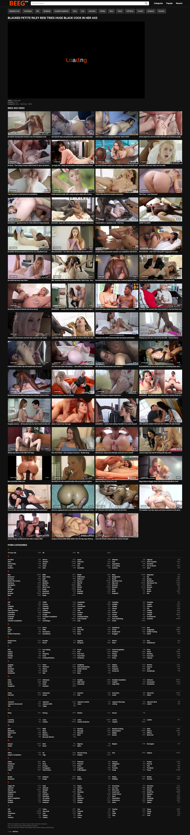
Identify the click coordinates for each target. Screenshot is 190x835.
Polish (114, 766)
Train (148, 815)
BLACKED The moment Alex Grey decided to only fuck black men (160, 309)
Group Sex (115, 671)
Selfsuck (45, 788)
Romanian (11, 779)
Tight (79, 813)
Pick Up (149, 764)
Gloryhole (11, 669)
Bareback (11, 579)
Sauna (79, 786)
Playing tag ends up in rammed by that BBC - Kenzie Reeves (158, 338)
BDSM (79, 575)
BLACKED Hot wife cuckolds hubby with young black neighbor (72, 481)
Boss (113, 589)
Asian (44, 566)
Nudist (10, 746)
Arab (78, 564)
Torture (79, 815)
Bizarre (149, 585)
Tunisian (10, 817)
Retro (111, 11)
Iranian (45, 695)
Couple (79, 614)
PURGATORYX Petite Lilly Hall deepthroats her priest (25, 366)
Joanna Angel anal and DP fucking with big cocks (155, 453)
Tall (9, 809)
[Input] (90, 3)
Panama (114, 762)
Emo (148, 641)
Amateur (45, 562)
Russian (149, 779)
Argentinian (116, 564)
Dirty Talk (80, 630)
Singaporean (12, 792)
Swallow (149, 800)
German (149, 665)
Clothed (45, 610)
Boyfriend (46, 591)
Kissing (45, 713)
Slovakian (80, 792)
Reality (10, 777)
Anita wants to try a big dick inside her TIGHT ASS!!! (112, 137)
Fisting (114, 654)
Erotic (10, 643)
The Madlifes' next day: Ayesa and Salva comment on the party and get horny (160, 510)
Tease (149, 809)
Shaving (10, 790)
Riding (114, 777)
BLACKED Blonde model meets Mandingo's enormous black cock (116, 165)
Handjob (80, 680)
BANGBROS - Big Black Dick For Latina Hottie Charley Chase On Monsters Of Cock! (160, 395)
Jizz (9, 706)
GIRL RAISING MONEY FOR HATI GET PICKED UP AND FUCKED (159, 424)
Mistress (45, 735)
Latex (44, 720)
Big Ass (79, 581)
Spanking (46, 796)
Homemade (150, 682)
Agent (79, 560)
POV (44, 762)
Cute (78, 621)
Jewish (149, 704)
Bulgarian (115, 593)
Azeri (148, 568)
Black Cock (46, 587)
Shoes (79, 790)
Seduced (10, 788)
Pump (114, 770)
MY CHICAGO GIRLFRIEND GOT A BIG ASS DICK (111, 510)
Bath (44, 579)
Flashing (150, 654)
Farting (10, 652)
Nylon (79, 746)
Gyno (79, 673)
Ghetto (10, 667)
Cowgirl (149, 614)
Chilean (114, 606)
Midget (114, 733)
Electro (114, 641)
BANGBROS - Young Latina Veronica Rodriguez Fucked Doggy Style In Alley (73, 309)
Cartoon (45, 604)
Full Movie (130, 11)
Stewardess (116, 798)
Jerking (114, 704)
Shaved (149, 788)
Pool (148, 766)
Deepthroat (115, 628)
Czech (114, 621)
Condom (80, 612)
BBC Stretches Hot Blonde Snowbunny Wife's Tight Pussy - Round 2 (73, 280)
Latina (79, 720)
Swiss (114, 802)
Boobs (45, 589)
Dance (45, 628)
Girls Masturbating (83, 667)
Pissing (45, 766)
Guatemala (11, 673)
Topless (45, 815)
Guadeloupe (151, 671)
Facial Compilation (118, 650)
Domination (46, 632)
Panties (149, 762)
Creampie (11, 617)
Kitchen (79, 713)
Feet (78, 652)
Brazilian (80, 591)
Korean (114, 713)
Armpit (10, 566)
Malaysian (11, 731)
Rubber (79, 779)
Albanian (115, 560)
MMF (44, 729)
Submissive (116, 800)
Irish (78, 695)
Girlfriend (46, 667)
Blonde (79, 587)
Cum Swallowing (117, 619)
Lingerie (114, 722)
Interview (11, 695)
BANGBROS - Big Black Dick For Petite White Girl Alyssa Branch (28, 223)
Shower (149, 790)
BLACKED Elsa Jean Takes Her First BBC (152, 165)
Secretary (150, 786)
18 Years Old (12, 553)
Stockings (150, 798)
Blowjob (114, 587)
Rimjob (149, 777)
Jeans (79, 704)
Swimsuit (46, 802)
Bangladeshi (116, 577)
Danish (79, 628)
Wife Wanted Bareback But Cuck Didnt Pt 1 (109, 366)
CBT (9, 602)
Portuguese (46, 768)
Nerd (44, 744)
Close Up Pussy (13, 610)
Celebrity (11, 606)
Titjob (114, 813)
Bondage (11, 589)
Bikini (79, 585)
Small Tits (150, 792)
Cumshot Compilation (15, 621)
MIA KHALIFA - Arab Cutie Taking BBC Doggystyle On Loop (158, 252)
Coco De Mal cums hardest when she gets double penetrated (27, 510)
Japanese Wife (47, 704)
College (149, 610)
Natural (10, 744)
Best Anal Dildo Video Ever (16, 481)
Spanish (10, 796)
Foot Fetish (81, 656)
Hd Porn (15, 831)
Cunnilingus (28, 11)
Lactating (11, 720)
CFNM (45, 602)
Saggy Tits (11, 786)
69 (78, 553)
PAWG (10, 762)
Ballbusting (81, 577)
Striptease (46, 800)
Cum (82, 11)
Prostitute (150, 768)
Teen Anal (46, 811)
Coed (113, 610)
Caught (149, 604)
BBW (44, 575)
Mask (44, 731)
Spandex (150, 794)
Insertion (80, 693)
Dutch (149, 634)
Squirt (149, 796)
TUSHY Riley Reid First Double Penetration (109, 194)
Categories (158, 3)
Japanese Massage (118, 702)
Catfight (114, 604)
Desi (148, 628)
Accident (11, 560)
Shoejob (45, 790)
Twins (79, 817)
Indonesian (46, 693)
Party (44, 764)
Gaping (114, 665)
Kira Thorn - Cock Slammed (148, 194)
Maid (148, 729)
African (45, 560)
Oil (43, 753)
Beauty (149, 579)
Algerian (149, 560)
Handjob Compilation (61, 11)
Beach (114, 579)
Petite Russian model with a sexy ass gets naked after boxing (71, 194)
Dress (79, 634)
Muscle (10, 737)
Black (30, 104)
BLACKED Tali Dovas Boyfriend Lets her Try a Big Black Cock (27, 252)
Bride (113, 591)
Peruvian (161, 11)
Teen (9, 811)
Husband (45, 686)
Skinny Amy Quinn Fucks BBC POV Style (21, 453)
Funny (114, 658)
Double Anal (116, 632)
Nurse (44, 746)
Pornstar (10, 768)
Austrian (115, 568)
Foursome (150, 656)
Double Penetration (14, 634)
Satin (44, 786)
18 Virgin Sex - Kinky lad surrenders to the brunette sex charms (72, 165)
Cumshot (150, 619)
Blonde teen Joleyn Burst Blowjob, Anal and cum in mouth (114, 453)
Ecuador (45, 641)
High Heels (80, 682)
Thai (113, 811)
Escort (45, 643)
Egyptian (80, 641)
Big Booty (11, 583)
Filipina (10, 654)
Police (79, 766)
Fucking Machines (48, 658)
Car (9, 604)
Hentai (45, 682)
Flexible (10, 656)
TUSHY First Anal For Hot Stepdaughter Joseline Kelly (156, 280)
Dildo (44, 630)
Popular (169, 3)
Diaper (10, 630)
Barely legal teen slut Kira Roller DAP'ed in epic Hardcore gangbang (160, 137)
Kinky (9, 713)
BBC (9, 575)
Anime (45, 564)
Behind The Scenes (14, 581)
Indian (10, 693)
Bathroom (80, 579)
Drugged (115, 634)
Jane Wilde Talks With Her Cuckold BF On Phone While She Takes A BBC (73, 338)
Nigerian (80, 744)
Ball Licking (46, 577)
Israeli (114, 695)
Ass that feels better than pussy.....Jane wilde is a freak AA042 (72, 366)
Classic (114, 608)
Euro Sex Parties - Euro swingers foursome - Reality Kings (70, 453)
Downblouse (47, 634)
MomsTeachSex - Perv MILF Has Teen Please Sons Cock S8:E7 (72, 252)
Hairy (75, 11)
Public (10, 770)
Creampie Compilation (50, 617)
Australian (92, 11)
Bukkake (80, 593)
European (80, 643)
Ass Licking (116, 566)
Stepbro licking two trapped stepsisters (108, 395)
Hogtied (114, 682)
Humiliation (150, 684)
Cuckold (10, 619)
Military (149, 733)
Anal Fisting (12, 564)
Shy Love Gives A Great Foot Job (106, 481)
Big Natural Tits (152, 583)
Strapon (10, 800)
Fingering (46, 654)
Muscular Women (48, 737)
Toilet (149, 813)
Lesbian (45, 722)
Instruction (115, 693)
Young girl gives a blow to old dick (63, 395)
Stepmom (80, 798)
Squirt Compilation (14, 798)
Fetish (149, 652)
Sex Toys (115, 788)
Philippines (115, 764)
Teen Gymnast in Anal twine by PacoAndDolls (22, 194)
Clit (148, 608)
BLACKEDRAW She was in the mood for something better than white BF (160, 366)
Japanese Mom (152, 702)
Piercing (10, 766)
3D (43, 553)
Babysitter (150, 575)
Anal (17, 104)
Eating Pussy (12, 641)
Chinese (149, 606)
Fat (44, 652)
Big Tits (45, 585)
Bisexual (115, 585)
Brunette (10, 593)
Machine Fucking (117, 729)
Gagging (10, 665)
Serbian (79, 788)
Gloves (45, 669)
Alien (9, 562)
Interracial (23, 104)
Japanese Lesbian (83, 702)
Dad (37, 11)
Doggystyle (150, 630)
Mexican (80, 733)
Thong (149, 811)
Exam (114, 643)
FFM (9, 650)
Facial (79, 650)
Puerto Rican (47, 770)
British (149, 591)
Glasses (149, 667)
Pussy (149, 770)
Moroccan (150, 735)
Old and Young (82, 753)
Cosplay (149, 612)
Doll (9, 632)
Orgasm (149, 753)
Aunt (44, 568)
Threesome (11, 813)
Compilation (46, 612)
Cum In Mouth (82, 619)
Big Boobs (150, 581)
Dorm (79, 632)
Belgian (45, 581)
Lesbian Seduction (83, 722)
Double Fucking (152, 632)
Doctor (114, 630)
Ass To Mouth (151, 566)
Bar (148, 577)
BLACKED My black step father (18, 280)
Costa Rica (11, 614)
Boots (79, 589)
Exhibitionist (151, 643)
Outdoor (80, 755)
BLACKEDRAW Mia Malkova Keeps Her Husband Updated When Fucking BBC (29, 395)
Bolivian (149, 587)
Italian (149, 695)
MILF (9, 729)
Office (10, 753)
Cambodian (81, 602)
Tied (44, 813)
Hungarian (11, 686)
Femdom (115, 652)
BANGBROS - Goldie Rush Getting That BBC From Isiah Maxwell (116, 424)
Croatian (115, 617)
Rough (45, 779)
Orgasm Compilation (14, 755)
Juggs (45, 706)
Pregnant (80, 768)
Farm (148, 650)
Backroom (11, 577)
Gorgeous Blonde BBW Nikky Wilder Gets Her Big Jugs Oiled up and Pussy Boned (73, 539)
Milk (9, 735)
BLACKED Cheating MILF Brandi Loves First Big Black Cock (27, 137)
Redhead (45, 777)
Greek (79, 671)
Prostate (115, 768)
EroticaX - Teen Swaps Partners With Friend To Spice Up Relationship (29, 165)
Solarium (45, 794)
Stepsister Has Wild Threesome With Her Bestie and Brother (115, 338)
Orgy (44, 755)
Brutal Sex (46, 593)
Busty (44, 595)
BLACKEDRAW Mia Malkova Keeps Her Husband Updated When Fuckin (116, 280)
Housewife (80, 684)
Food (44, 656)
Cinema (79, 608)
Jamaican (11, 702)
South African (116, 794)
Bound (10, 591)
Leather (149, 720)
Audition (10, 568)
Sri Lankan (46, 798)
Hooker (10, 684)
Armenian (150, 564)
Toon (9, 815)
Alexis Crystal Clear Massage (61, 424)
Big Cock (115, 583)
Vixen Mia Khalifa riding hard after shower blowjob (111, 539)
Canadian (150, 602)
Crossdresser (151, 617)
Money (114, 735)
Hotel (44, 684)
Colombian (11, 612)
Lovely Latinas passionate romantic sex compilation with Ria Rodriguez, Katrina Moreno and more (116, 252)
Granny (45, 671)
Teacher (114, 809)
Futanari (149, 658)
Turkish (45, 817)
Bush (9, 595)
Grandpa (10, 671)
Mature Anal (12, 733)
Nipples (114, 744)
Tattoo (120, 11)
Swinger (80, 802)
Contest (140, 11)
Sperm (79, 796)
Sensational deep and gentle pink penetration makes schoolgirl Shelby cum (73, 137)
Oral (113, 753)
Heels (10, 682)
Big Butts (45, 583)
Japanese (46, 702)
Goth (148, 669)
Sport (114, 796)
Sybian (149, 802)
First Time (80, 654)
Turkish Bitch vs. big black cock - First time (109, 223)
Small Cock (115, 792)
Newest (179, 3)
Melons (45, 733)
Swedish (10, 802)
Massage (80, 731)
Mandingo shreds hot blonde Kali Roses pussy (23, 309)
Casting (79, 604)
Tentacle (80, 811)
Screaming (115, 786)
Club (78, 610)
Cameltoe (115, 602)
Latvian (114, 720)
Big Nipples (11, 585)
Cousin (114, 614)
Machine (80, 729)
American (80, 562)
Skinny (45, 792)
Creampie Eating (82, 617)
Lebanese (11, 722)
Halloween (46, 680)
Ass (78, 566)
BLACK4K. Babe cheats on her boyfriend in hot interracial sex (115, 309)
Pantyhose (11, 764)
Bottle (149, 589)
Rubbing (115, 779)
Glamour (115, 667)
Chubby (102, 11)
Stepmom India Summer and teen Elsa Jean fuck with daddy (27, 338)
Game (44, 665)
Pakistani (80, 762)
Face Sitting (46, 650)
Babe (113, 575)
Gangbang (47, 11)
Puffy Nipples (81, 770)
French (10, 658)
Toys (113, 815)
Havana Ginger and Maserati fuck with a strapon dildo (25, 539)
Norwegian (150, 744)
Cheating (45, 606)
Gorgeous (151, 11)
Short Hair (115, 790)
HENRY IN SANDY (145, 223)
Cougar (45, 614)
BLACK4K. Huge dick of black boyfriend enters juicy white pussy (73, 223)
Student (79, 800)
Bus (148, 593)
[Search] (146, 3)
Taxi (78, 809)
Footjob (114, 656)
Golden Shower (82, 669)
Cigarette (46, 608)
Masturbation (116, 731)
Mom (79, 735)
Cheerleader (81, 606)
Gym (44, 673)
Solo (78, 794)
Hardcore (150, 680)
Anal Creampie (152, 562)
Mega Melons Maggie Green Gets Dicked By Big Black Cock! (158, 481)
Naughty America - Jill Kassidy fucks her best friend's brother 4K (29, 424)
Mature (149, 731)
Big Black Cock (14, 11)
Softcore (10, 794)
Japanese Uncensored (15, 704)
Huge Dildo (115, 684)
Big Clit (79, 583)
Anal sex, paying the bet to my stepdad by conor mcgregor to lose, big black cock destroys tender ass (73, 510)
